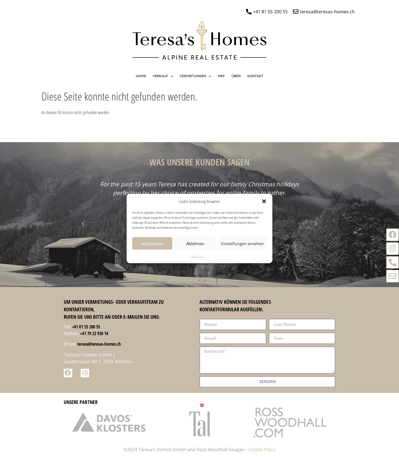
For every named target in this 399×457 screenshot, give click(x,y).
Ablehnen (195, 245)
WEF (221, 76)
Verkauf (163, 76)
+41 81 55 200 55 (86, 327)
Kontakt (255, 76)
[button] (264, 202)
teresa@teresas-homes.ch (99, 344)
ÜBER (236, 76)
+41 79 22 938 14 (94, 333)
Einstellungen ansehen (242, 245)
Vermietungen (195, 76)
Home (141, 76)
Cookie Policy (197, 257)
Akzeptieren (152, 245)
